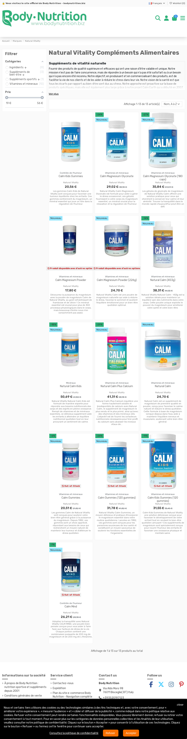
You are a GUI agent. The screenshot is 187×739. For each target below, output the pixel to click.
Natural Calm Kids (71, 386)
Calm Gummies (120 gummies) (117, 497)
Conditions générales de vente (23, 695)
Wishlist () (177, 3)
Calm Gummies (71, 497)
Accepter (131, 733)
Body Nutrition (52, 3)
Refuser (111, 733)
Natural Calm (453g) (162, 280)
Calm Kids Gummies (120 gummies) (163, 499)
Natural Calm (163, 386)
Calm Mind (71, 606)
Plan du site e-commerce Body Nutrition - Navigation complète (72, 694)
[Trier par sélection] (172, 104)
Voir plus (54, 93)
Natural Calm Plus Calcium (117, 386)
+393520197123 (113, 697)
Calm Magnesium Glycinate (117, 176)
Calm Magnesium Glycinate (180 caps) (163, 178)
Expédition (59, 688)
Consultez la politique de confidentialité (73, 733)
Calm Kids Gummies (71, 176)
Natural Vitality (71, 182)
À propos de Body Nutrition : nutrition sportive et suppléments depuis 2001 (25, 687)
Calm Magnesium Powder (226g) (117, 280)
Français (157, 3)
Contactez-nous (63, 683)
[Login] (166, 18)
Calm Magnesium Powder (70, 280)
